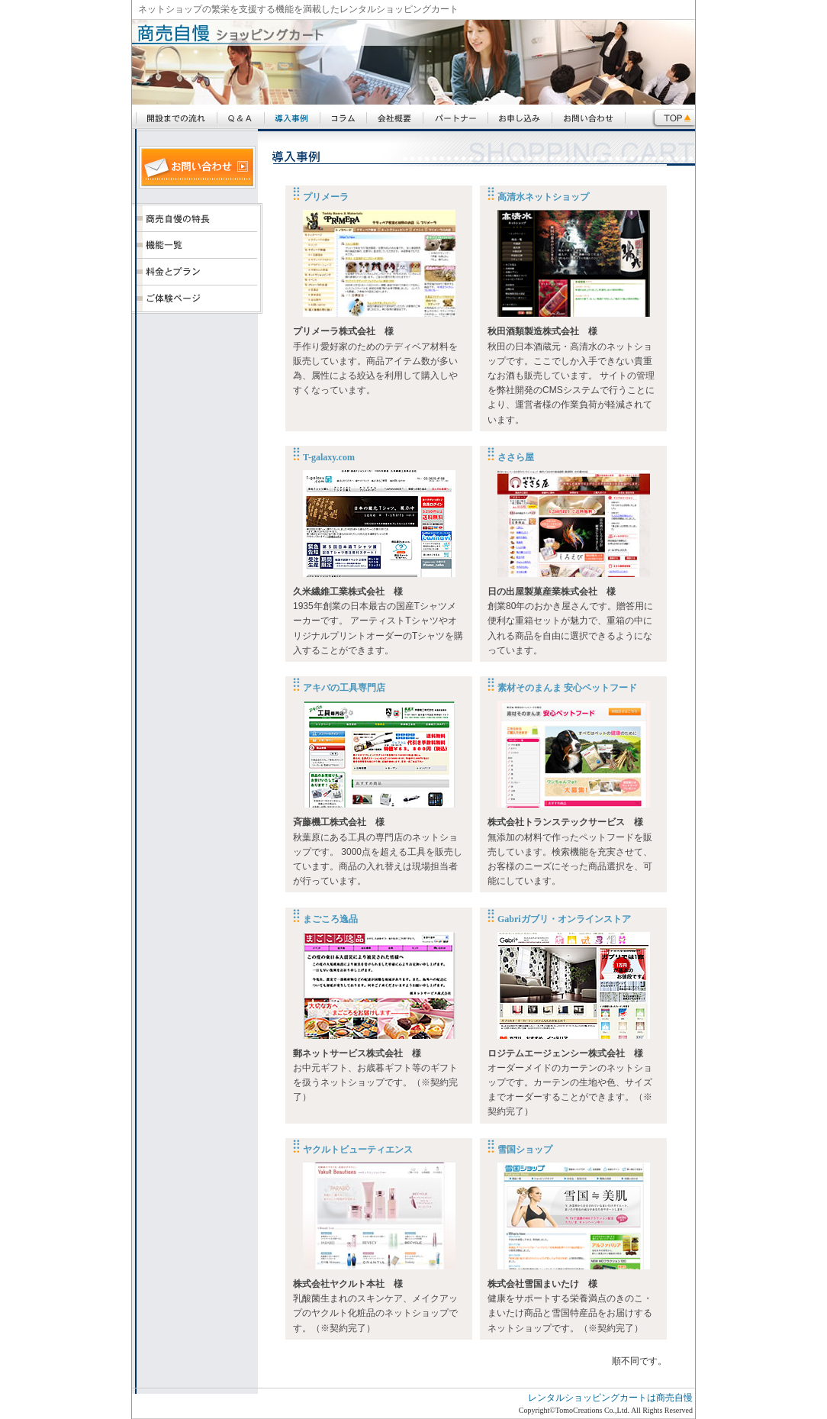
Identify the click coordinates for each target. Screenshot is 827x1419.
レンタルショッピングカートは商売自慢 (610, 1397)
